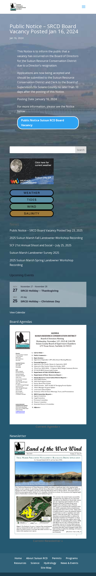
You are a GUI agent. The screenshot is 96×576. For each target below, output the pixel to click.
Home (18, 558)
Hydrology (50, 563)
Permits (56, 558)
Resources (20, 563)
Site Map (46, 567)
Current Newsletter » (48, 541)
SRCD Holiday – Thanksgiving (39, 290)
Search (80, 149)
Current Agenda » (48, 426)
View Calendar (17, 312)
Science (35, 563)
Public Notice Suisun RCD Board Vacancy (42, 122)
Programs (72, 558)
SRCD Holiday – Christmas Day (40, 301)
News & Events (69, 563)
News (14, 224)
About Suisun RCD (37, 558)
